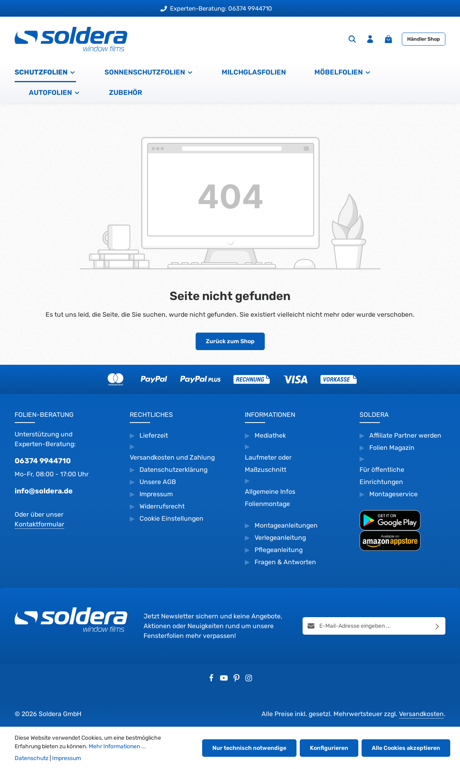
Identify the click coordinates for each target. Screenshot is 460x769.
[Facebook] (212, 680)
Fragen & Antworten (285, 562)
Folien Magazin (391, 447)
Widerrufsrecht (163, 506)
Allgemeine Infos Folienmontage (270, 498)
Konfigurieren (329, 748)
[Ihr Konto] (370, 39)
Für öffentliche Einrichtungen (382, 476)
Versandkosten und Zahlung (172, 457)
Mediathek (270, 435)
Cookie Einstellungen (171, 518)
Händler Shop (423, 39)
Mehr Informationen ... (117, 746)
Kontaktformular (39, 524)
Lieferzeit (154, 435)
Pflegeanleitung (279, 550)
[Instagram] (249, 680)
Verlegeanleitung (280, 537)
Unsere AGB (158, 482)
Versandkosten (421, 714)
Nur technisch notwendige (249, 748)
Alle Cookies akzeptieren (406, 748)
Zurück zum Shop (230, 341)
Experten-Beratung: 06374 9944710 (216, 8)
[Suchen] (352, 39)
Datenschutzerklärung (173, 469)
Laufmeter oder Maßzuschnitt (268, 463)
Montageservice (393, 494)
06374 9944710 (43, 460)
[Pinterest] (237, 680)
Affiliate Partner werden (405, 435)
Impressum (156, 494)
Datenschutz (31, 758)
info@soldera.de (44, 490)
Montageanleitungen (286, 525)
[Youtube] (224, 680)
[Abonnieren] (437, 626)
